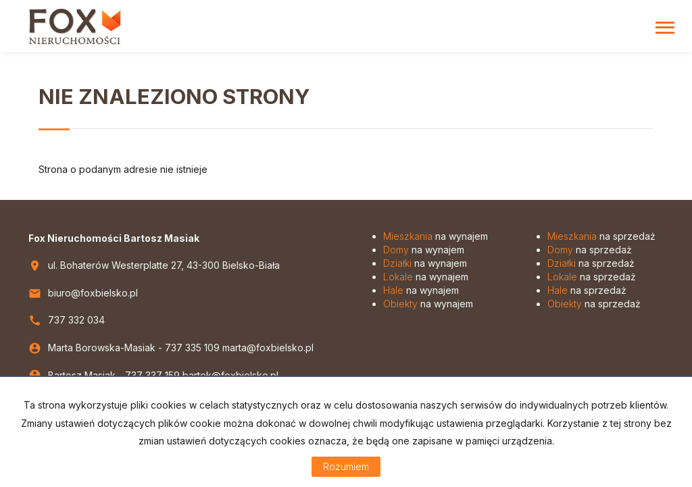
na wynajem (435, 236)
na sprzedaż (601, 236)
